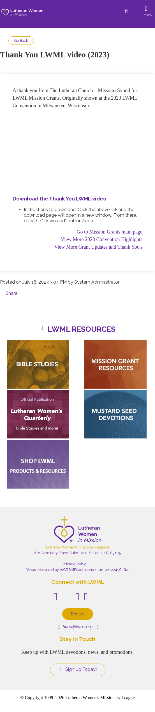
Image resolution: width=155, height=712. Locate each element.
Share (11, 293)
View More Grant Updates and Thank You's (98, 247)
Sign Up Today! (78, 669)
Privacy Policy (74, 564)
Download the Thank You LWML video (60, 199)
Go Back (21, 40)
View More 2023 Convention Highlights (101, 239)
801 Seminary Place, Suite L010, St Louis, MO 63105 (77, 553)
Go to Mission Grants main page (109, 232)
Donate (77, 613)
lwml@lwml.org (75, 626)
